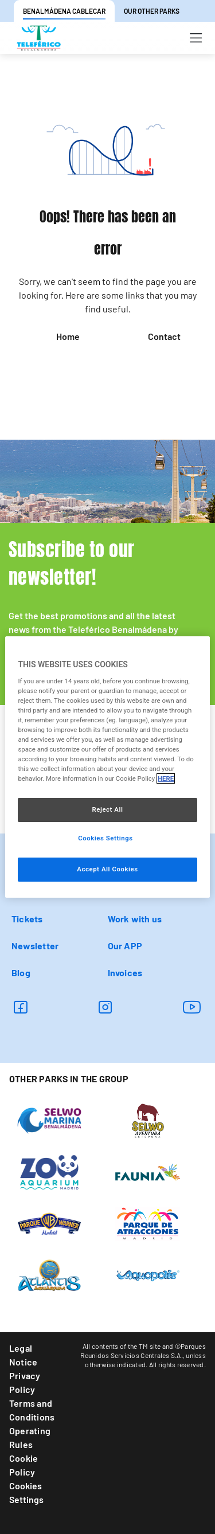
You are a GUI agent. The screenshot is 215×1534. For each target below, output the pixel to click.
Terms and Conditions (31, 1410)
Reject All (107, 809)
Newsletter (34, 945)
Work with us (135, 918)
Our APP (125, 945)
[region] (107, 767)
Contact (164, 336)
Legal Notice (23, 1355)
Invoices (125, 972)
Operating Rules (29, 1437)
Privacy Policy (25, 1382)
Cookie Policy (23, 1465)
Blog (20, 972)
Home (68, 336)
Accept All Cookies (107, 869)
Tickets (27, 918)
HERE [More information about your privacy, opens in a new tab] (166, 778)
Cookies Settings (26, 1492)
